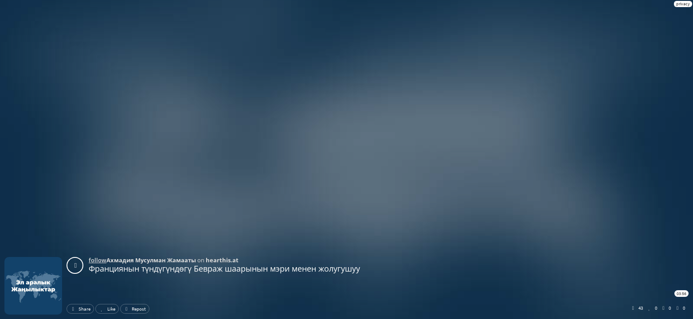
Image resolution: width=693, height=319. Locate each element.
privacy (683, 4)
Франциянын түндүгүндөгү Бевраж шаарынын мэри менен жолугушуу (224, 268)
